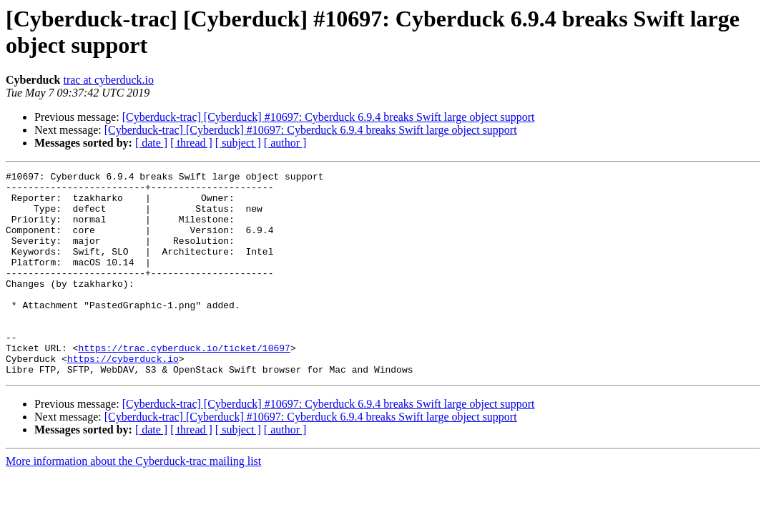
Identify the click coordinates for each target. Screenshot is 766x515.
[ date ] (151, 143)
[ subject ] (238, 143)
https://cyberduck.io (123, 397)
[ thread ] (191, 143)
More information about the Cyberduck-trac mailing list (133, 502)
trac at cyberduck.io (108, 80)
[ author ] (285, 143)
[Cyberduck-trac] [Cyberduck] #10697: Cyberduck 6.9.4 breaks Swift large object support (328, 117)
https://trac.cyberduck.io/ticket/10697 (184, 384)
